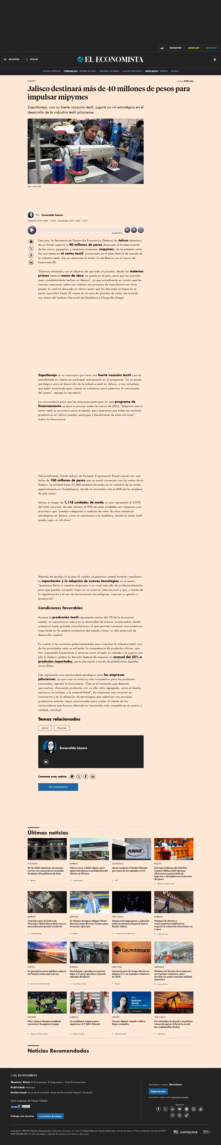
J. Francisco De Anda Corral (125, 933)
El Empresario (55, 1082)
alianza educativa (132, 71)
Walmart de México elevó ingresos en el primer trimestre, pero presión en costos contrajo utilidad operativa (173, 975)
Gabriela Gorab (120, 1034)
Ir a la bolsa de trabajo (50, 1116)
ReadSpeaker (117, 233)
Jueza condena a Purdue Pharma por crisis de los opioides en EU (130, 869)
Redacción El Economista (39, 1034)
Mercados (117, 967)
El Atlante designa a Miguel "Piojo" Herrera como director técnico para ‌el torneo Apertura (89, 924)
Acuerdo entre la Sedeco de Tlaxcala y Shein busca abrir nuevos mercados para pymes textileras (47, 924)
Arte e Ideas (117, 917)
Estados (31, 81)
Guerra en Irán (87, 71)
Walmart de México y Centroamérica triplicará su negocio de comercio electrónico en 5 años (173, 925)
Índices (164, 71)
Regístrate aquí (158, 1091)
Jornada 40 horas (109, 71)
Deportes (74, 917)
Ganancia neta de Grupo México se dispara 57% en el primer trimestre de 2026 (131, 974)
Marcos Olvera (162, 984)
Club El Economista (75, 1082)
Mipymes (61, 728)
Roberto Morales (78, 1034)
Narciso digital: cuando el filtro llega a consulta (129, 1023)
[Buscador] (31, 59)
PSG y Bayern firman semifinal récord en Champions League (44, 1023)
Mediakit (30, 1087)
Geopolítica (118, 864)
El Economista (38, 1082)
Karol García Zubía (79, 984)
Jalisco (44, 728)
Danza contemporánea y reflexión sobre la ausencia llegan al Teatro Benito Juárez (131, 924)
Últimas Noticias (52, 71)
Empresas (74, 864)
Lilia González (77, 880)
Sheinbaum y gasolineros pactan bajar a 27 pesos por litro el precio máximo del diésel (88, 974)
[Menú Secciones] (11, 59)
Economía (33, 864)
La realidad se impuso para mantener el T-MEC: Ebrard (85, 1023)
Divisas (174, 71)
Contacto (88, 1092)
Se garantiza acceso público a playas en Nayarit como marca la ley (47, 972)
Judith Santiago (36, 933)
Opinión (116, 1017)
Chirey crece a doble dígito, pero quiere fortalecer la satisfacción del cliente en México (89, 871)
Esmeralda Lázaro (52, 215)
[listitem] (32, 230)
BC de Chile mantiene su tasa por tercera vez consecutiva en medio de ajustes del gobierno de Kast (46, 871)
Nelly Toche (161, 1034)
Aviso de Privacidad (38, 1092)
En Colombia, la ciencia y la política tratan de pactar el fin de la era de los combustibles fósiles (173, 1024)
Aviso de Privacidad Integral (66, 1092)
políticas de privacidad (179, 1097)
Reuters (33, 880)
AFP (116, 880)
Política (158, 864)
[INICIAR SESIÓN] (215, 59)
